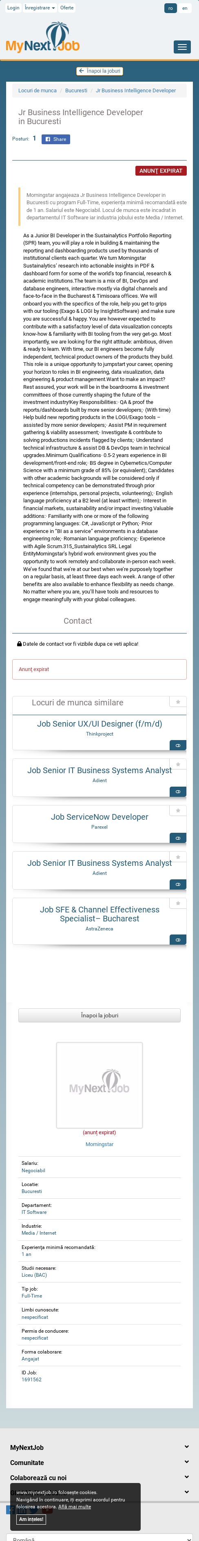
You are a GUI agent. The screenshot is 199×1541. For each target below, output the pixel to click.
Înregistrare (40, 8)
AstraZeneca (99, 929)
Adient (100, 780)
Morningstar (99, 1144)
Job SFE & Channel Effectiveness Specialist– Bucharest (99, 914)
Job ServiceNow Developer (99, 817)
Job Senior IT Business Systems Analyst (99, 770)
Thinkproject (99, 734)
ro (170, 8)
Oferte (66, 8)
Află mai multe (74, 1507)
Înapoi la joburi (99, 71)
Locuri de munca (37, 90)
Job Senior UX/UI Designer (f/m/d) (99, 724)
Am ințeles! (31, 1519)
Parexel (99, 827)
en (185, 8)
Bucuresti (76, 90)
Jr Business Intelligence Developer (136, 90)
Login (13, 8)
